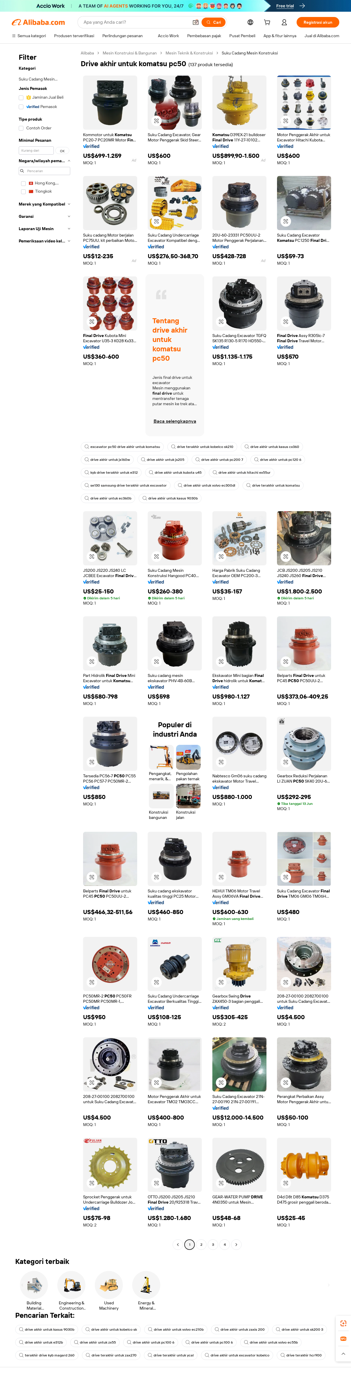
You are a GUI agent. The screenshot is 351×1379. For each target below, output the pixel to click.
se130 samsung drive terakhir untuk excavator (126, 485)
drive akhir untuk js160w (107, 459)
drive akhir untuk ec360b (108, 498)
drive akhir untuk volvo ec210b (176, 1329)
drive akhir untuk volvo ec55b (271, 1342)
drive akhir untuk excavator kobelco (237, 1355)
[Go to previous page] (178, 1244)
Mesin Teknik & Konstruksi (189, 53)
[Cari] (214, 22)
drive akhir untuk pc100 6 (150, 1342)
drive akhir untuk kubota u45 (175, 472)
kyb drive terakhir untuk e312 (111, 472)
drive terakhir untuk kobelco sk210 (202, 446)
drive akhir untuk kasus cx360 (272, 446)
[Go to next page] (236, 1244)
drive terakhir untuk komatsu (273, 485)
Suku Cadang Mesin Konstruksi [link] (250, 53)
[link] (343, 1323)
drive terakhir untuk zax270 (111, 1355)
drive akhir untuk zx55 (95, 1342)
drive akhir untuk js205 (162, 459)
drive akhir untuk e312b (41, 1342)
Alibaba (87, 53)
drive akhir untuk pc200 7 (219, 459)
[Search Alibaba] (135, 22)
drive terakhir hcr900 (301, 1355)
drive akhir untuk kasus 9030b (170, 498)
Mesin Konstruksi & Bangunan (130, 53)
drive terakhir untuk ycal (171, 1355)
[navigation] (44, 649)
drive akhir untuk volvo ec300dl (206, 485)
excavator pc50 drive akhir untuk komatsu (122, 446)
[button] (195, 22)
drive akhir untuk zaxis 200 (240, 1329)
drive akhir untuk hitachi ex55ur (242, 472)
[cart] (268, 23)
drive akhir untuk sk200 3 (299, 1329)
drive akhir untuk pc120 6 (277, 459)
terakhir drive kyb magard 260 (47, 1355)
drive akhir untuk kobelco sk (111, 1329)
